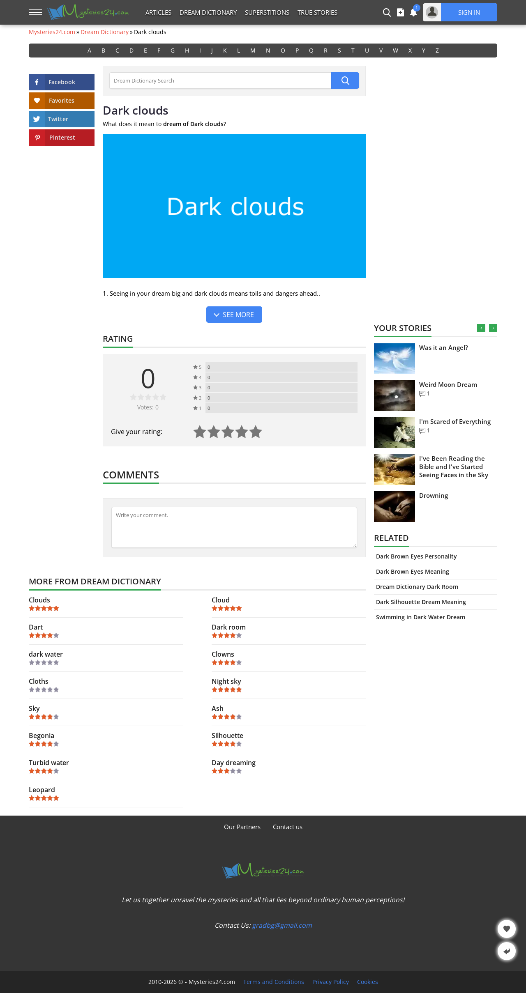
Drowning (433, 495)
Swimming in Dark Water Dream (420, 617)
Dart (36, 627)
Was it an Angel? (443, 347)
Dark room (229, 627)
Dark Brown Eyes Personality (416, 556)
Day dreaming (234, 762)
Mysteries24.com (52, 32)
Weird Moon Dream (448, 384)
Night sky (226, 681)
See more (238, 314)
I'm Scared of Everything (455, 421)
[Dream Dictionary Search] (220, 80)
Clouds (39, 600)
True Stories (317, 12)
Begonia (41, 735)
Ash (218, 708)
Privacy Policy (330, 982)
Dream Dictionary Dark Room (417, 587)
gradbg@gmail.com (282, 925)
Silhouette (227, 735)
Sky (34, 708)
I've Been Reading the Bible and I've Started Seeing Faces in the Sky (453, 466)
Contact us (287, 827)
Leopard (42, 789)
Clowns (223, 654)
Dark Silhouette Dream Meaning (421, 602)
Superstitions (267, 12)
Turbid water (49, 762)
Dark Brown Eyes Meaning (412, 571)
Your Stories (402, 327)
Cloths (38, 681)
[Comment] (234, 527)
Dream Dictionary (208, 12)
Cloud (221, 600)
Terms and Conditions (273, 982)
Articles (158, 12)
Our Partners (242, 827)
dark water (46, 654)
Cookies (367, 982)
